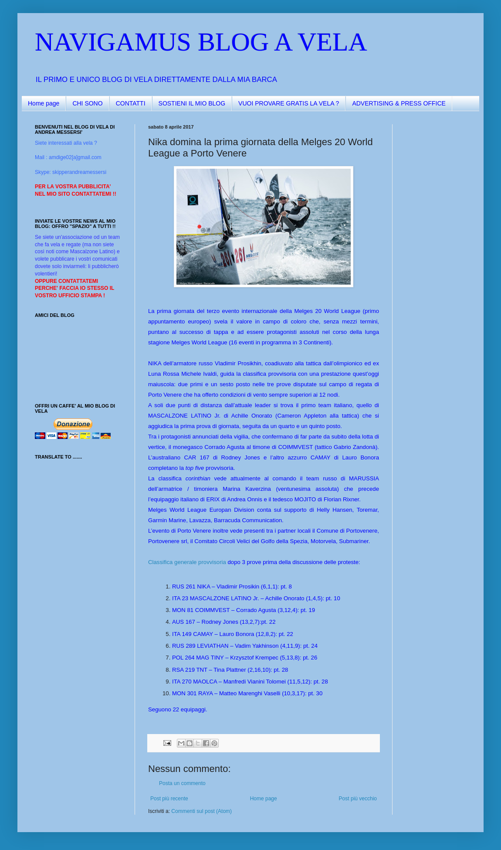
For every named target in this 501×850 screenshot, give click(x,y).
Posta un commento (182, 783)
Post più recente (169, 799)
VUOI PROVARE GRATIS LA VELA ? (288, 103)
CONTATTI (131, 103)
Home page (43, 103)
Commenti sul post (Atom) (201, 811)
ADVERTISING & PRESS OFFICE (398, 103)
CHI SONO (87, 103)
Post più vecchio (358, 799)
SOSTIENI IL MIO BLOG (192, 103)
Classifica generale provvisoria (187, 562)
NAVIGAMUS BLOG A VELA (201, 41)
